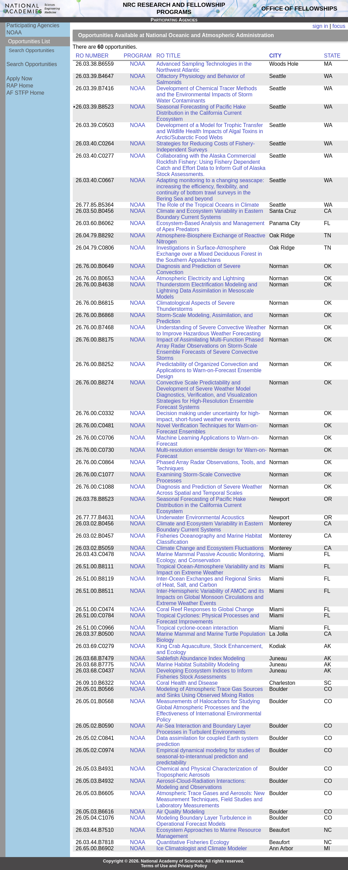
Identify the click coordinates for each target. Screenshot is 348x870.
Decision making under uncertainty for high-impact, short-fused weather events (208, 416)
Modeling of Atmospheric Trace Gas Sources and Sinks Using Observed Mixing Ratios (209, 692)
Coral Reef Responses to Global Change (205, 609)
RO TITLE (168, 56)
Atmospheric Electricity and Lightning (200, 278)
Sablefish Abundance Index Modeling (200, 658)
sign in (320, 26)
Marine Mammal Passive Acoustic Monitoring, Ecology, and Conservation (210, 557)
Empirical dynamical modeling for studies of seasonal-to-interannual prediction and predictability (208, 756)
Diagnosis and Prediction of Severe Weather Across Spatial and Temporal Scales (209, 490)
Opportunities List (29, 41)
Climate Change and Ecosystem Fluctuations (210, 548)
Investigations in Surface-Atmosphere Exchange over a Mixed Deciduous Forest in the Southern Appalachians (209, 254)
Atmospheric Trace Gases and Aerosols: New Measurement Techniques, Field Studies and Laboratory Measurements (210, 799)
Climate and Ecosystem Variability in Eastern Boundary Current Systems (209, 214)
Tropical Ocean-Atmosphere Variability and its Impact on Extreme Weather (210, 569)
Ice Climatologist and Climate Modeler (201, 848)
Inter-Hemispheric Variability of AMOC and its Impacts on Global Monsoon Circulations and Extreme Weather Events (210, 597)
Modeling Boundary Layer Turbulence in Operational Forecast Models (203, 821)
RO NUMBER (92, 56)
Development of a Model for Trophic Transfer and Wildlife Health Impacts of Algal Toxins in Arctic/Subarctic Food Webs (209, 131)
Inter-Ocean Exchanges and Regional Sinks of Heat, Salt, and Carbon (208, 582)
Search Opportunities (31, 50)
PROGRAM (138, 56)
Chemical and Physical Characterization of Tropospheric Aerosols (206, 772)
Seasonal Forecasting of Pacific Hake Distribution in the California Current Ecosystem (201, 113)
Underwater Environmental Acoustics (200, 517)
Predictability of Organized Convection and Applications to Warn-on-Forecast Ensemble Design (208, 370)
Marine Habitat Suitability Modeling (197, 664)
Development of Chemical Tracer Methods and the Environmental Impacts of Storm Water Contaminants (206, 94)
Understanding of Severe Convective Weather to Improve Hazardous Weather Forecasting (211, 330)
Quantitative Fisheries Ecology (192, 842)
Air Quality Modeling (180, 811)
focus (338, 26)
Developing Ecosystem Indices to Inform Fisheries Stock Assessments (204, 674)
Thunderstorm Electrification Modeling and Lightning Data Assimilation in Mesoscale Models (206, 291)
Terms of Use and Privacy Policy (174, 866)
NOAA (14, 32)
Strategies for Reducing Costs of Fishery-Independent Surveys (205, 147)
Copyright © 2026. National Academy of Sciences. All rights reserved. (173, 861)
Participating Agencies (32, 25)
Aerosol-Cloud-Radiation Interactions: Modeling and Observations (201, 784)
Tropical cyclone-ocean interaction (197, 628)
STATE (332, 56)
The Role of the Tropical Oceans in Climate (207, 205)
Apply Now (19, 78)
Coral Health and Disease (187, 683)
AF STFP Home (25, 93)
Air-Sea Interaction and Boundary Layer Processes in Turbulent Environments (203, 729)
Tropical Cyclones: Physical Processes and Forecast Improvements (207, 618)
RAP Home (19, 86)
